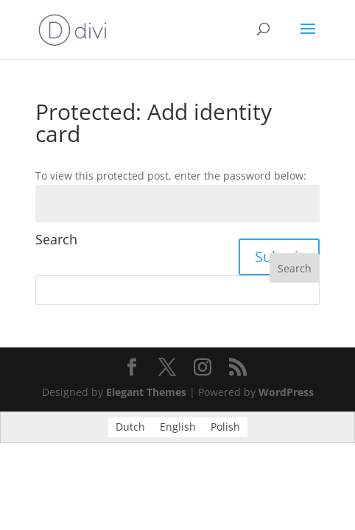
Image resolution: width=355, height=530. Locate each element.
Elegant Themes (146, 392)
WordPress (286, 392)
